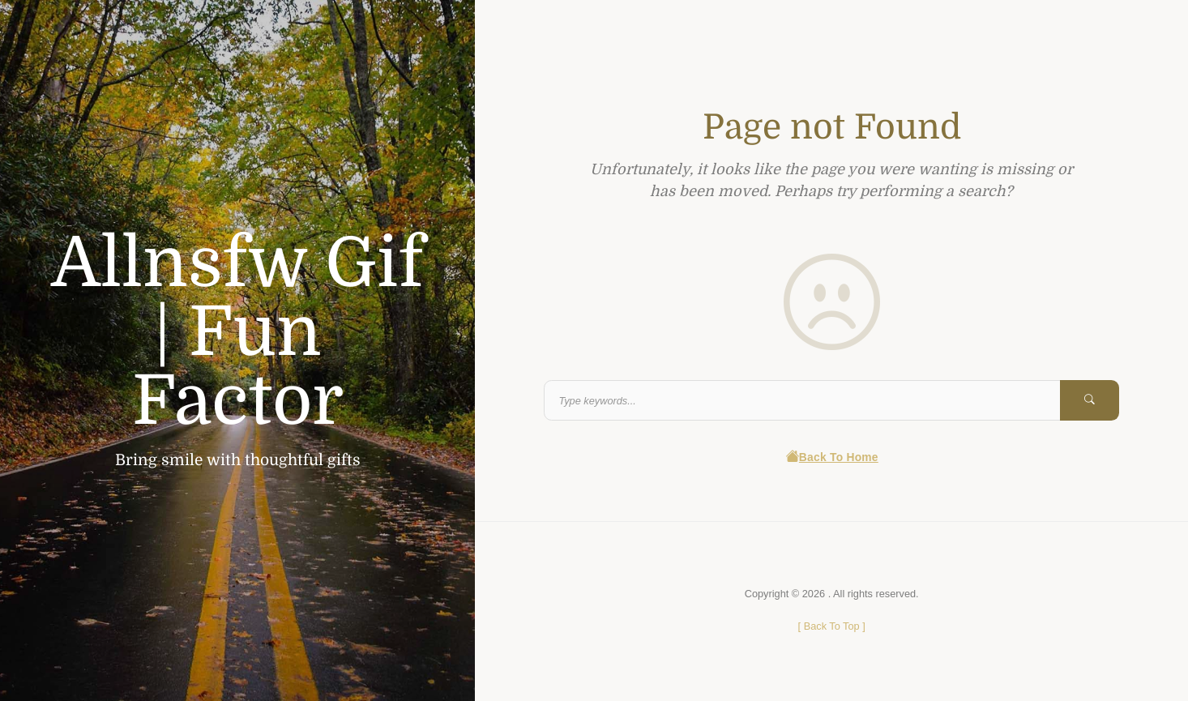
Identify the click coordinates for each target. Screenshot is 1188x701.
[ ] (831, 626)
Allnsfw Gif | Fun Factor (237, 332)
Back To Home (831, 457)
